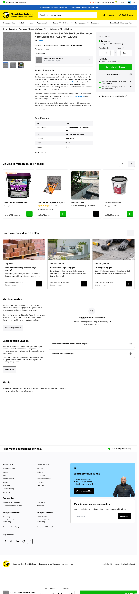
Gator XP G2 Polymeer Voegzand (51, 202)
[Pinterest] (23, 541)
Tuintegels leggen (103, 267)
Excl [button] (133, 2)
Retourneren (41, 475)
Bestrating (66, 23)
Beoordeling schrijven (13, 328)
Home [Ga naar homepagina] (5, 29)
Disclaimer (40, 506)
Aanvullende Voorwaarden (12, 506)
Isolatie (22, 23)
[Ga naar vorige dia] (122, 233)
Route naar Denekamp (11, 527)
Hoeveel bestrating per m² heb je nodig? (20, 268)
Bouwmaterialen (9, 23)
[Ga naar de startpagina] (18, 15)
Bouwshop (95, 23)
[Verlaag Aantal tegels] (101, 53)
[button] (64, 60)
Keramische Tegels (36, 29)
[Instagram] (11, 541)
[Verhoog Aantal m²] (130, 53)
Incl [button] (126, 2)
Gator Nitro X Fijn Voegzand (16, 202)
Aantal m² (120, 48)
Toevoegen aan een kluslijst (111, 96)
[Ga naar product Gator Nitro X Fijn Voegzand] (29, 214)
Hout (31, 23)
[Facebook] (5, 541)
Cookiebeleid (107, 564)
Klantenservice (126, 23)
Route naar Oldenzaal (45, 527)
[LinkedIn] (17, 541)
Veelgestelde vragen (42, 49)
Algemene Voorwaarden (11, 502)
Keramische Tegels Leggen (62, 267)
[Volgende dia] (131, 164)
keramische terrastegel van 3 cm (63, 82)
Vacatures (40, 485)
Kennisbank (114, 23)
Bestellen (40, 472)
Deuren (55, 23)
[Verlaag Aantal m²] (118, 53)
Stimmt (132, 564)
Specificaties (64, 45)
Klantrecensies (76, 45)
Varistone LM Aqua (113, 202)
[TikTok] (30, 541)
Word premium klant (84, 491)
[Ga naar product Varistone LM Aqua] (130, 214)
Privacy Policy (41, 502)
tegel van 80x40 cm (77, 96)
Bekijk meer (40, 152)
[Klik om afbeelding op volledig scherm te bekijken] (17, 46)
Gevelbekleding (80, 23)
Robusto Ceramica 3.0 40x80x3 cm (58, 29)
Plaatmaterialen (42, 23)
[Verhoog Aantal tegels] (112, 53)
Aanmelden (124, 516)
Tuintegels (23, 29)
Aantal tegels (104, 48)
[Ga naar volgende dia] (130, 233)
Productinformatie (51, 45)
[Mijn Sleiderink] (109, 15)
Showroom (40, 482)
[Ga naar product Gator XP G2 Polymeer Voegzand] (63, 214)
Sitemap (117, 564)
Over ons (40, 469)
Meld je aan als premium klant (87, 7)
